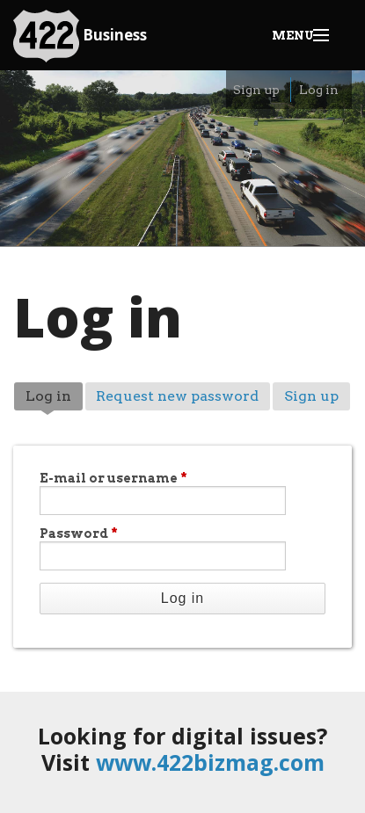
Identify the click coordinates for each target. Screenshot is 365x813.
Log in (319, 90)
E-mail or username (113, 478)
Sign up (256, 90)
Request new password (177, 396)
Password (79, 533)
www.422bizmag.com (210, 762)
